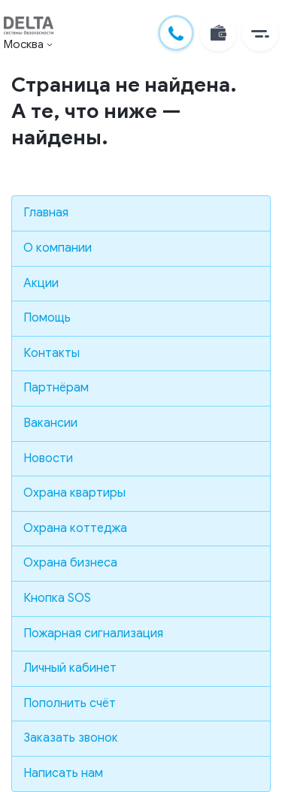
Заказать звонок (70, 737)
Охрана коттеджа (75, 528)
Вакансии (50, 423)
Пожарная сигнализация (93, 633)
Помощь (47, 317)
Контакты (51, 353)
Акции (41, 283)
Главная (45, 212)
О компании (57, 247)
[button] (260, 33)
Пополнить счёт (69, 703)
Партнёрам (56, 387)
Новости (48, 458)
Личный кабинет (70, 668)
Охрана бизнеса (70, 562)
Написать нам (63, 773)
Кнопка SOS (57, 598)
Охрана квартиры (74, 492)
